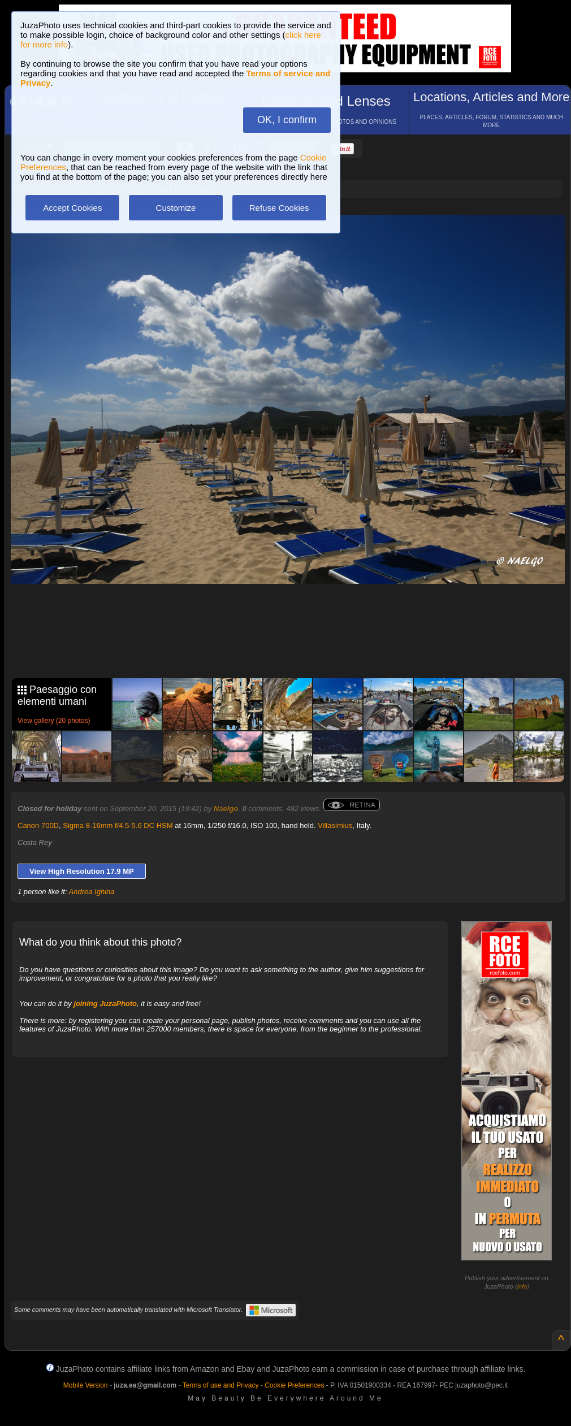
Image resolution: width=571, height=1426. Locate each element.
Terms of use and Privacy (221, 1385)
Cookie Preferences (294, 1385)
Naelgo (226, 808)
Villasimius (335, 825)
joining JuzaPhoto (105, 1003)
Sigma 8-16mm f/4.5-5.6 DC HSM (117, 825)
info (522, 1286)
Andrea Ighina (92, 891)
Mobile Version (85, 1385)
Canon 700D (38, 825)
